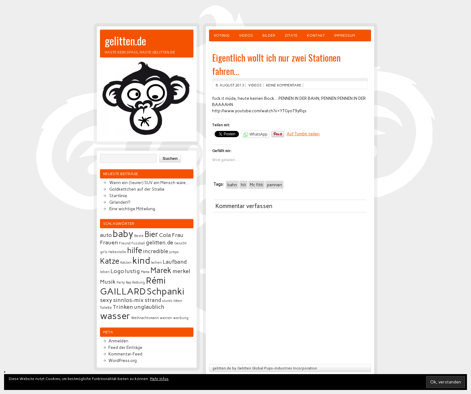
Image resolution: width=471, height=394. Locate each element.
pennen (274, 184)
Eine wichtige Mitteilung (132, 208)
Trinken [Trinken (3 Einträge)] (123, 307)
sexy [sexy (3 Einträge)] (106, 300)
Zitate (291, 35)
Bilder (268, 35)
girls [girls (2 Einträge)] (103, 252)
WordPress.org (122, 360)
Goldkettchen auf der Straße (136, 189)
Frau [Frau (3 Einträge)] (177, 235)
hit (243, 184)
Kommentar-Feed (125, 353)
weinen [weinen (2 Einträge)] (166, 318)
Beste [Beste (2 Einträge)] (139, 236)
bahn (232, 184)
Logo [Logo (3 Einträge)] (117, 271)
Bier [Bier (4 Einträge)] (151, 234)
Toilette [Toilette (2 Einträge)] (106, 308)
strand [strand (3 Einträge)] (153, 300)
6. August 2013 (230, 85)
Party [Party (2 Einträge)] (121, 282)
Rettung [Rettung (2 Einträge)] (138, 282)
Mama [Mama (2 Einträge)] (145, 272)
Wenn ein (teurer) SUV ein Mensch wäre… (149, 182)
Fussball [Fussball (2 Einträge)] (138, 243)
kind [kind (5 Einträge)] (141, 260)
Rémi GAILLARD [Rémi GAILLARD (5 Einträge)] (133, 286)
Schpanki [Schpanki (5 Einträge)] (165, 291)
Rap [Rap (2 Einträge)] (128, 282)
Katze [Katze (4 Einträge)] (109, 261)
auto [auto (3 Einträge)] (106, 235)
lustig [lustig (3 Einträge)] (132, 271)
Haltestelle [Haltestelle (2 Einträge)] (117, 252)
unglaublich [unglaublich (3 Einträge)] (149, 307)
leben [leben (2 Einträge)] (105, 272)
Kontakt (316, 35)
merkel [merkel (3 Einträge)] (181, 271)
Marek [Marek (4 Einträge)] (161, 270)
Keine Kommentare (283, 85)
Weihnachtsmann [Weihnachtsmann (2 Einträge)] (145, 318)
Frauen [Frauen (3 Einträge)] (109, 242)
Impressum (344, 35)
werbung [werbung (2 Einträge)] (180, 318)
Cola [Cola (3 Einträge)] (165, 235)
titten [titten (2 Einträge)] (178, 301)
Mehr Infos (159, 379)
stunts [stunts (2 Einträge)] (167, 301)
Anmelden (118, 340)
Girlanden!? (119, 202)
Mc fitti (256, 184)
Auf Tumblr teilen (303, 133)
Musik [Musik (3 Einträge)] (108, 281)
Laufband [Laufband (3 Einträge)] (175, 261)
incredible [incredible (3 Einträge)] (155, 251)
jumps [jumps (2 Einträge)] (174, 252)
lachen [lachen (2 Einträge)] (156, 263)
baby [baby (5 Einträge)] (123, 233)
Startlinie (118, 195)
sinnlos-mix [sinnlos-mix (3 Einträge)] (128, 300)
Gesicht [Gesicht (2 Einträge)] (180, 243)
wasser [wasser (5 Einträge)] (115, 315)
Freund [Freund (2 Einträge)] (125, 243)
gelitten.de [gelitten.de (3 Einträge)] (159, 242)
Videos (246, 35)
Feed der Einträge (125, 347)
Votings (222, 35)
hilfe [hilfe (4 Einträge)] (134, 250)
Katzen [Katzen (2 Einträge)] (125, 263)
